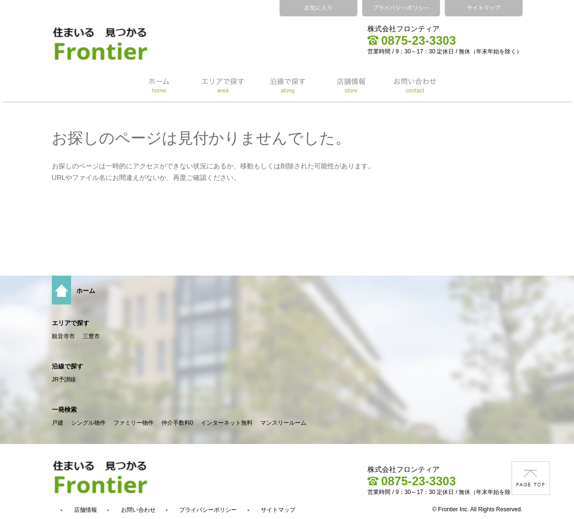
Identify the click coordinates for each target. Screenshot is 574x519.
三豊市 (91, 336)
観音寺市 (63, 336)
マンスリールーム (283, 422)
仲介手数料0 (177, 422)
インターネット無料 (227, 422)
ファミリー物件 (133, 422)
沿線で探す (67, 366)
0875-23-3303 (411, 40)
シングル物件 (88, 422)
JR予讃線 (64, 379)
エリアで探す (70, 323)
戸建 (57, 422)
